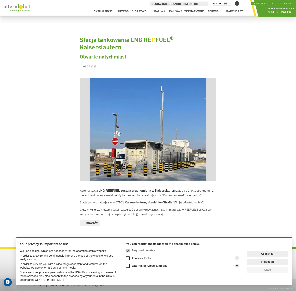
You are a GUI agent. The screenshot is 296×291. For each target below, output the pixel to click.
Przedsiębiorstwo (121, 13)
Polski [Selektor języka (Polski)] (216, 3)
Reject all (267, 261)
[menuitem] (93, 13)
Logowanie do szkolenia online (173, 4)
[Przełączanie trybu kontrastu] (235, 3)
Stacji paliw (274, 13)
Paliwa (149, 13)
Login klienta (284, 3)
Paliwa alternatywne (175, 13)
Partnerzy (224, 13)
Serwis (202, 13)
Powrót (92, 223)
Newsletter (259, 3)
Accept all (267, 253)
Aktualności (93, 13)
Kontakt (271, 3)
